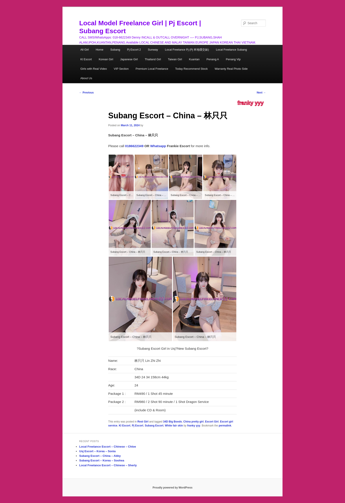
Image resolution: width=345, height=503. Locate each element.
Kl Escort (86, 59)
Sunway (153, 49)
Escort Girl (211, 421)
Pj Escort (137, 425)
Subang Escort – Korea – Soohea (101, 460)
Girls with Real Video (93, 68)
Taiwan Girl (175, 59)
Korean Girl (106, 59)
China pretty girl (193, 421)
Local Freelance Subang (231, 49)
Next (261, 92)
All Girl (84, 49)
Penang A (213, 59)
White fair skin (174, 425)
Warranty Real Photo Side (231, 68)
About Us (86, 78)
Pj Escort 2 (134, 49)
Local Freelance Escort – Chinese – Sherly (108, 465)
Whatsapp (158, 146)
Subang (115, 49)
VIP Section (121, 68)
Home (99, 49)
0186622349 (134, 146)
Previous (86, 92)
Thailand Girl (153, 59)
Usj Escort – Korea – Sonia (97, 451)
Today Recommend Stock (191, 68)
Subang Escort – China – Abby (100, 455)
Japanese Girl (129, 59)
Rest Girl (143, 421)
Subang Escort (154, 425)
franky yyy (250, 103)
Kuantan (194, 59)
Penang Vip (233, 59)
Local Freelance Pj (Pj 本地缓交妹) (187, 49)
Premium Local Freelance (152, 68)
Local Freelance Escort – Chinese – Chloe (107, 446)
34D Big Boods (172, 421)
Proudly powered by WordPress (172, 487)
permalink (225, 425)
